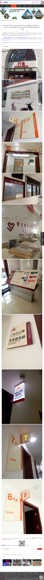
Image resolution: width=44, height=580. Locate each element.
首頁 (0, 20)
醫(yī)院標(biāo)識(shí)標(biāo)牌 (10, 20)
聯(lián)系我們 (35, 6)
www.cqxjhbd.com (9, 539)
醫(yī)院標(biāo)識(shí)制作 (25, 545)
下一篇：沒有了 (40, 554)
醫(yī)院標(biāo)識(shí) (9, 545)
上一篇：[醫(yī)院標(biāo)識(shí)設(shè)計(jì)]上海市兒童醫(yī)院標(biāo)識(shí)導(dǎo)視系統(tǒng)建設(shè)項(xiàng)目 (12, 555)
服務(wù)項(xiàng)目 (8, 6)
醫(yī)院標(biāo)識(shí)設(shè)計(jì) (16, 545)
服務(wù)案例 (3, 20)
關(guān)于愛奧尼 (30, 6)
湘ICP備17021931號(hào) (16, 578)
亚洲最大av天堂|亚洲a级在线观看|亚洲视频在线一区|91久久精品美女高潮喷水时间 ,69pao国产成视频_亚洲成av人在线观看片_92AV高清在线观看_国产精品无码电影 (21, 0)
